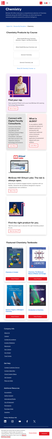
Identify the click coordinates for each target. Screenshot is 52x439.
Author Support (8, 395)
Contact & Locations (10, 339)
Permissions (7, 405)
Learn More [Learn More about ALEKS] (33, 145)
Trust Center (7, 356)
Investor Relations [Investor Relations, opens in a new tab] (9, 343)
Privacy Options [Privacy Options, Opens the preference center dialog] (33, 433)
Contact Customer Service (12, 367)
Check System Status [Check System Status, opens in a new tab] (10, 374)
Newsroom (7, 346)
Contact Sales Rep (9, 371)
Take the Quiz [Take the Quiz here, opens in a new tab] (14, 231)
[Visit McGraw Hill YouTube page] (20, 421)
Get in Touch (13, 108)
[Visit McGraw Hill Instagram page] (12, 421)
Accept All (44, 434)
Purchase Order (8, 409)
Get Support (7, 377)
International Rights (10, 399)
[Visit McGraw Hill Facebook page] (27, 421)
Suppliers (7, 412)
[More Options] (49, 3)
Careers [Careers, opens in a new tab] (6, 336)
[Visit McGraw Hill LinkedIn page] (5, 421)
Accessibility (8, 392)
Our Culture (7, 349)
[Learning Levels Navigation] (7, 3)
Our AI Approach (9, 402)
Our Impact (7, 353)
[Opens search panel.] (41, 3)
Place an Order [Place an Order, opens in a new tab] (8, 381)
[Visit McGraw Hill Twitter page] (34, 421)
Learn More (13, 146)
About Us (7, 333)
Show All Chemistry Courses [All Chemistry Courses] (25, 68)
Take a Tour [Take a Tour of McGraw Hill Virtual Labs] (13, 191)
